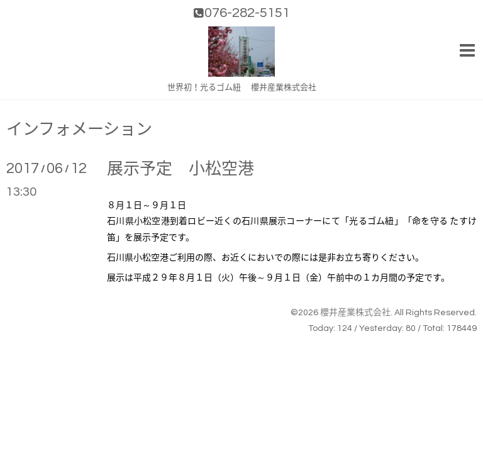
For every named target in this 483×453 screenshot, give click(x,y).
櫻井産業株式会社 (355, 312)
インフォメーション (79, 129)
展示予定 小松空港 (180, 169)
